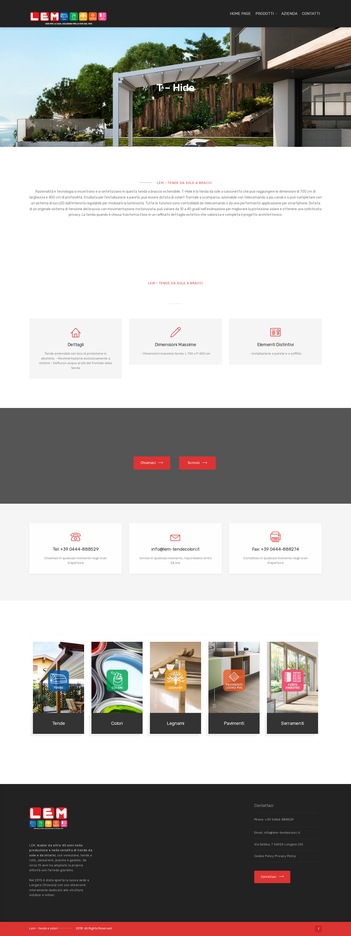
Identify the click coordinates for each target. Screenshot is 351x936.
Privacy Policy (285, 856)
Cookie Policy (264, 856)
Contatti (311, 13)
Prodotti (264, 13)
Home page (240, 13)
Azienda (289, 13)
